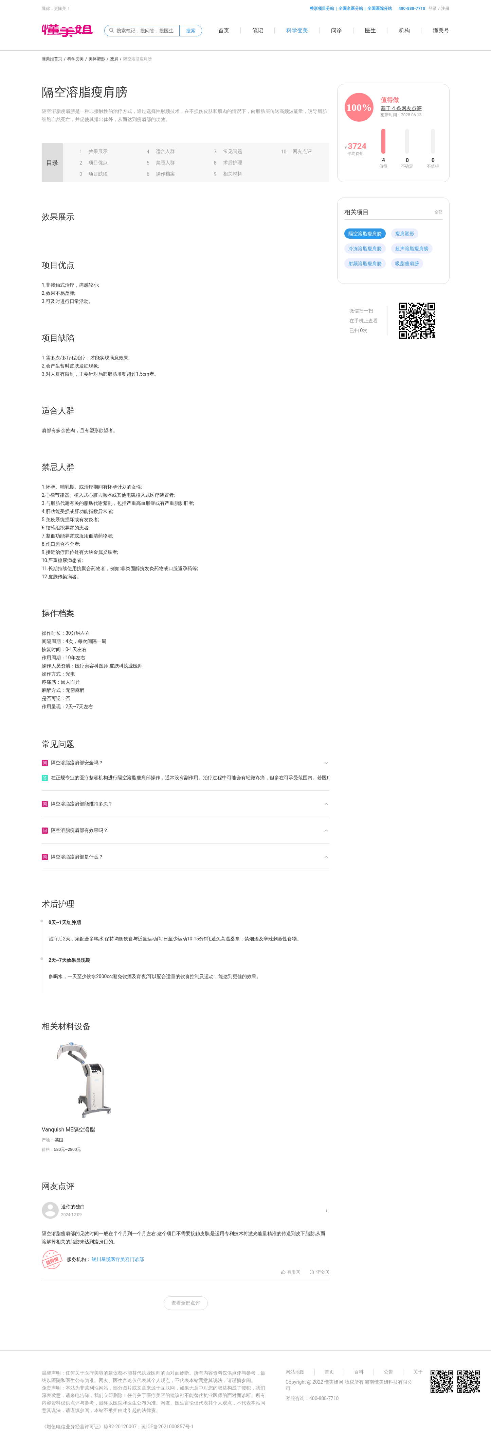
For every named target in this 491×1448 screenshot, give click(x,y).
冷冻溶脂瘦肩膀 (365, 248)
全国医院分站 (379, 8)
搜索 (191, 30)
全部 (438, 212)
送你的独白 (73, 1206)
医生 (370, 30)
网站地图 (295, 1372)
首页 (223, 30)
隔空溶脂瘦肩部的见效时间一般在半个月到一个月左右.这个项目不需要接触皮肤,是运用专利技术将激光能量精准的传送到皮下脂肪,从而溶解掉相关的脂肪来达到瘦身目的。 (183, 1237)
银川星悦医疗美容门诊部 (118, 1259)
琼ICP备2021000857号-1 (167, 1426)
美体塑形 (97, 58)
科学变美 (297, 30)
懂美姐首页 (52, 58)
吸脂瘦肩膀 (407, 263)
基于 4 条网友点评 (401, 108)
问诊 (336, 30)
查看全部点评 (185, 1303)
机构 (404, 30)
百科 (359, 1372)
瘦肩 (114, 58)
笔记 (257, 30)
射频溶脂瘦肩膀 (365, 263)
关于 (418, 1372)
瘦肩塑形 (404, 233)
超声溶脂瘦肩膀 (412, 248)
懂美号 (441, 30)
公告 (388, 1372)
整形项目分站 (322, 8)
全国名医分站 (351, 8)
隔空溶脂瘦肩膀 (365, 233)
